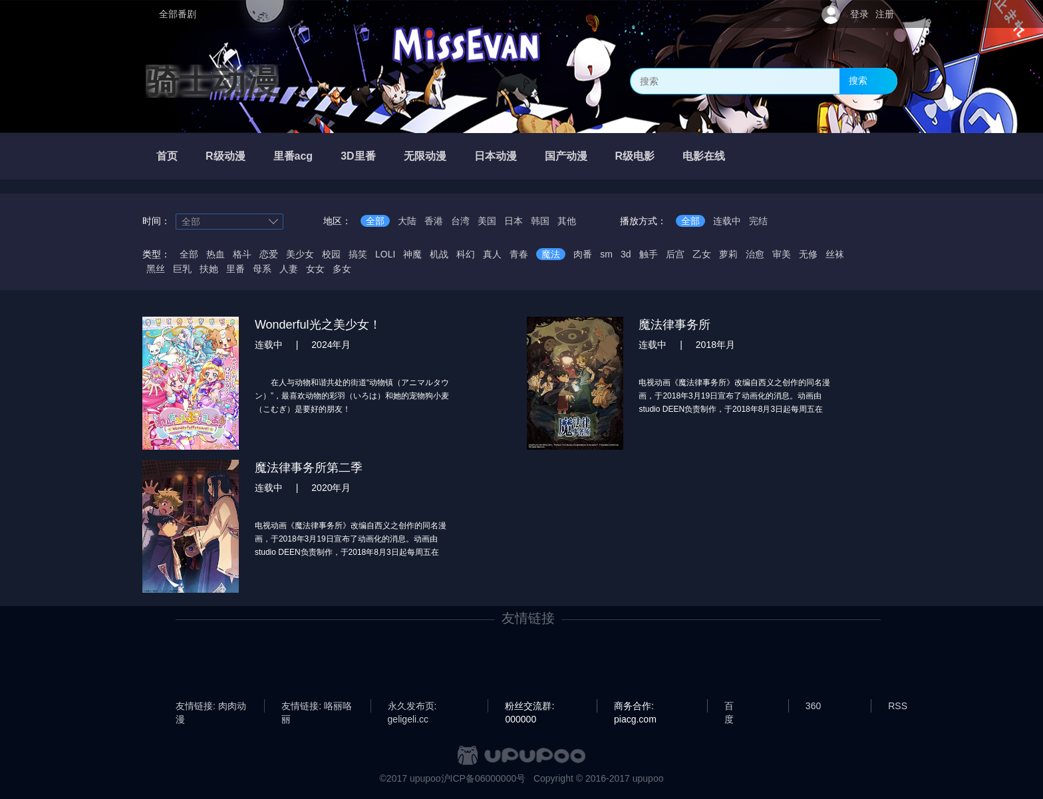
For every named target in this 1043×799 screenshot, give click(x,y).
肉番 (582, 254)
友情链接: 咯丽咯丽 (316, 707)
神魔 (412, 254)
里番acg (293, 156)
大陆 (407, 221)
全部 (375, 221)
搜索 (858, 80)
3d (626, 254)
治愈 (755, 254)
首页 (167, 156)
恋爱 (268, 254)
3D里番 (358, 156)
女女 (315, 268)
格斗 (242, 254)
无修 (808, 254)
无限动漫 (425, 156)
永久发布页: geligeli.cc (412, 707)
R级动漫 (225, 156)
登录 (859, 14)
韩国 (540, 221)
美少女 (300, 254)
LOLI (385, 254)
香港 (433, 221)
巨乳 (182, 268)
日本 (513, 221)
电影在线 (703, 156)
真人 (492, 254)
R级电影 (635, 156)
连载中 (727, 221)
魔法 (550, 254)
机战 (439, 254)
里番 (235, 268)
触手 (648, 254)
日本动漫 (495, 156)
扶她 (209, 268)
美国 (487, 221)
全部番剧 (177, 14)
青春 (519, 254)
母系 (262, 268)
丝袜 (834, 254)
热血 (215, 254)
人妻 (288, 268)
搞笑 (358, 254)
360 (813, 706)
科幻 (465, 254)
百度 (729, 707)
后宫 (675, 254)
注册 (884, 14)
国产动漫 (566, 156)
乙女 (701, 254)
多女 (342, 268)
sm (606, 254)
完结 (758, 221)
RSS (897, 706)
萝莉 (728, 254)
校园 (331, 254)
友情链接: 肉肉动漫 (211, 707)
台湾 (460, 221)
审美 (781, 254)
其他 (566, 221)
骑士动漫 (212, 81)
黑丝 (155, 268)
